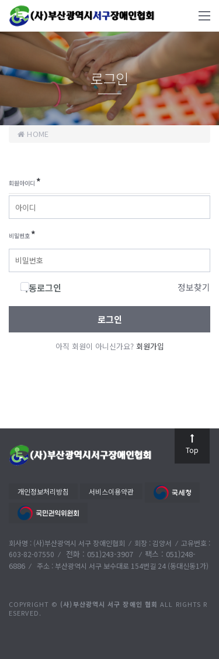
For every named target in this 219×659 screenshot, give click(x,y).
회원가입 (150, 346)
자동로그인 (40, 288)
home (33, 133)
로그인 (110, 319)
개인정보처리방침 (43, 491)
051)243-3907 (111, 554)
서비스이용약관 (111, 491)
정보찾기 (194, 287)
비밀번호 (22, 234)
